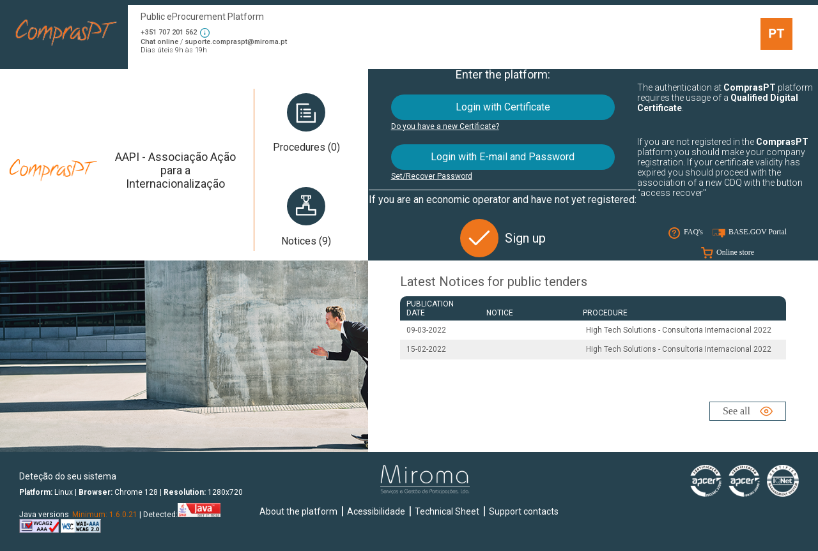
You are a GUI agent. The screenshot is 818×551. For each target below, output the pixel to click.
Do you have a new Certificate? (445, 126)
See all (736, 410)
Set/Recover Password (431, 176)
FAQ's (693, 231)
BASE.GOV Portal (758, 231)
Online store (735, 252)
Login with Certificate (503, 107)
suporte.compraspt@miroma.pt (236, 42)
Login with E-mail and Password (503, 157)
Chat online (159, 42)
